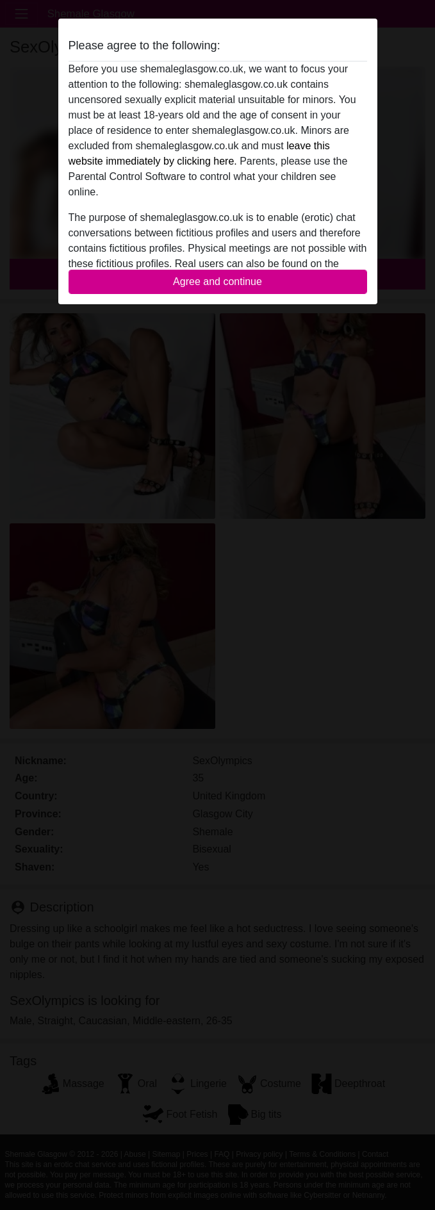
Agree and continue (217, 281)
